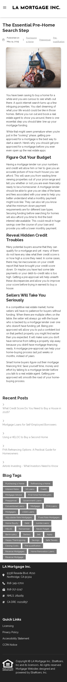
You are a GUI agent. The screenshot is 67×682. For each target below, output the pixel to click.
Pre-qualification (58, 40)
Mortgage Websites (27, 668)
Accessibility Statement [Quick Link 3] (16, 638)
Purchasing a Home (31, 40)
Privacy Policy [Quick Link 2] (11, 632)
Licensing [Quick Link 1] (8, 626)
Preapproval (45, 40)
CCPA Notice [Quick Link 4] (10, 644)
